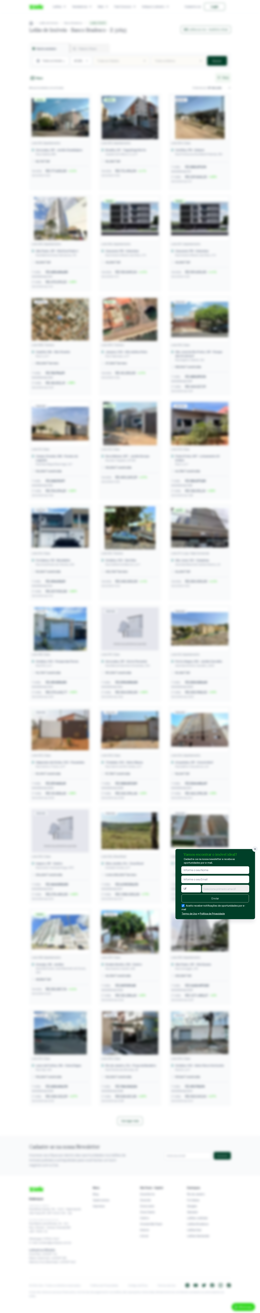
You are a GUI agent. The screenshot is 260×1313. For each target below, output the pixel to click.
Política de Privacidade (212, 913)
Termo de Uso (189, 913)
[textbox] (225, 889)
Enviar (215, 898)
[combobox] (225, 888)
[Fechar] (255, 849)
